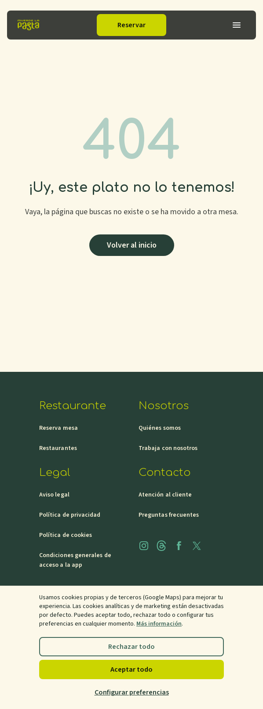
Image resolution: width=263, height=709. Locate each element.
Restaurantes (58, 448)
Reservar (131, 25)
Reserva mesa (58, 428)
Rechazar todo (131, 646)
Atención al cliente (165, 494)
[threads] (161, 545)
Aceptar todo (131, 669)
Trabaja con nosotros (168, 448)
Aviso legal (54, 494)
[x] (196, 545)
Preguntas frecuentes (169, 515)
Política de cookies (65, 535)
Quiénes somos (160, 428)
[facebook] (179, 545)
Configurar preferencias (132, 692)
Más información (159, 623)
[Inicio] (28, 25)
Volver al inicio (132, 245)
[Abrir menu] (236, 25)
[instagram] (144, 545)
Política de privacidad (70, 515)
